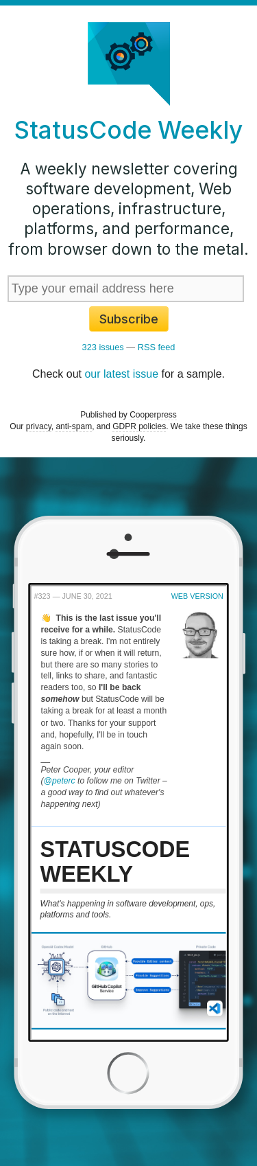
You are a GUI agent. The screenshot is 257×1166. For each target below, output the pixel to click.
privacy (38, 426)
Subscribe (128, 319)
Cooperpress (153, 415)
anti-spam (74, 426)
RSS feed (156, 347)
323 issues (103, 347)
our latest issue (121, 374)
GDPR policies (139, 426)
